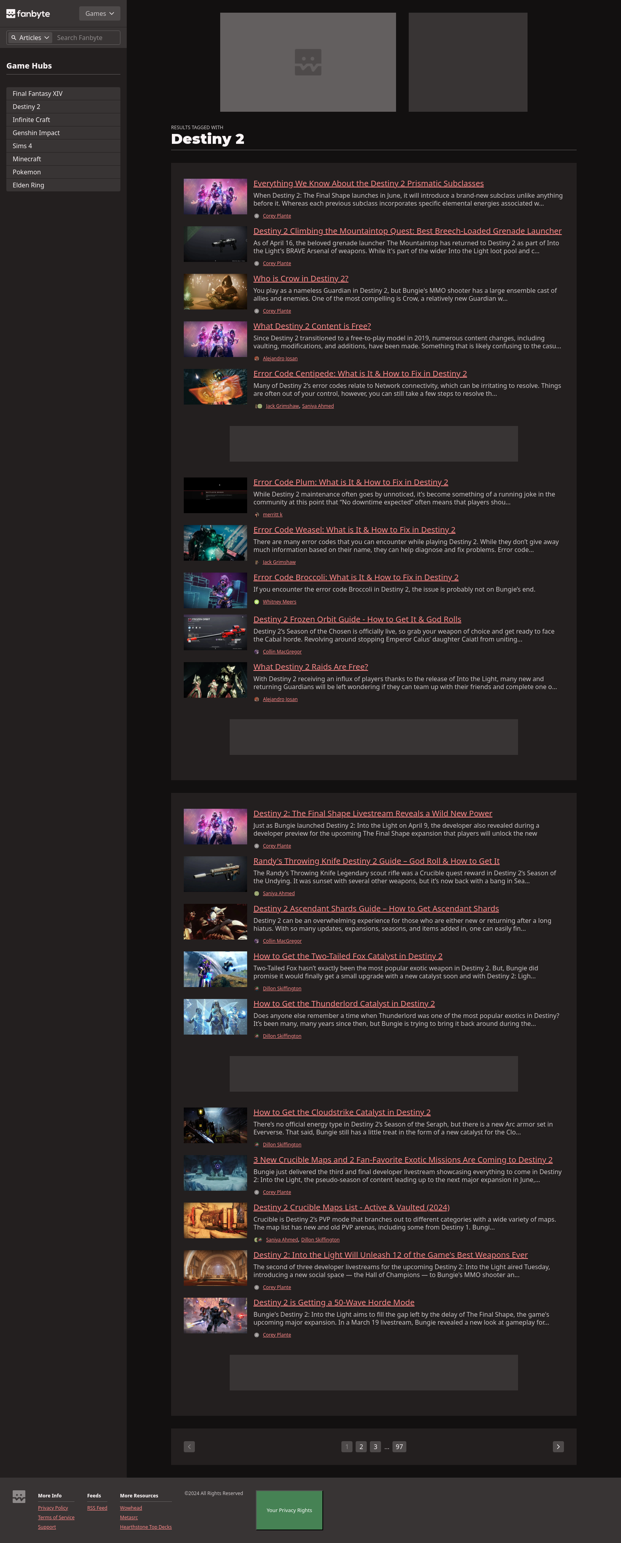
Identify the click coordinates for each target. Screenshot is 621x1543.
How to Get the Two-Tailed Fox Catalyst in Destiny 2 (348, 956)
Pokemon (27, 172)
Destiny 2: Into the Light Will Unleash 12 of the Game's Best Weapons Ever (390, 1255)
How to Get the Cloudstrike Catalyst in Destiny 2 (342, 1112)
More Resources (139, 1496)
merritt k (272, 515)
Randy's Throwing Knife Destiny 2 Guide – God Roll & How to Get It (376, 861)
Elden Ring (28, 185)
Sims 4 (22, 145)
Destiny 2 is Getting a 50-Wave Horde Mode (334, 1302)
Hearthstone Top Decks (146, 1527)
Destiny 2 (26, 106)
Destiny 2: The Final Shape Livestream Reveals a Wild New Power (372, 813)
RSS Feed (97, 1508)
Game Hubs (29, 66)
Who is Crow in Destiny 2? (301, 278)
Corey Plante (277, 216)
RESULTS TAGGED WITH (197, 127)
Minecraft (27, 159)
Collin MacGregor (282, 652)
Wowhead (131, 1508)
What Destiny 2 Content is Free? (312, 326)
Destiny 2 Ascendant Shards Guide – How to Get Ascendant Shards (376, 908)
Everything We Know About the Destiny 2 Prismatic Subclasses (368, 183)
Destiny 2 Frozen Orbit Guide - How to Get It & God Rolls (357, 619)
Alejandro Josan (280, 358)
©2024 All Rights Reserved (214, 1493)
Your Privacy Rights (289, 1510)
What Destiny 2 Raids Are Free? (310, 667)
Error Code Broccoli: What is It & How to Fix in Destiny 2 (356, 577)
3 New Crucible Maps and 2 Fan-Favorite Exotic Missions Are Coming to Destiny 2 (403, 1160)
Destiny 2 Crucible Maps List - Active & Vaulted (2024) (351, 1207)
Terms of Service (56, 1517)
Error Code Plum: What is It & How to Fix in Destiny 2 (350, 482)
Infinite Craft (31, 119)
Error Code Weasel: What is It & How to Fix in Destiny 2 (354, 530)
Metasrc (129, 1517)
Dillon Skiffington (282, 988)
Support (47, 1527)
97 (399, 1446)
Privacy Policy (53, 1508)
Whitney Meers (279, 602)
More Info (50, 1496)
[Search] (87, 38)
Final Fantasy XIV (38, 93)
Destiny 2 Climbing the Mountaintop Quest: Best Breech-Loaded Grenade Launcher (407, 231)
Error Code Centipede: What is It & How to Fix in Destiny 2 (360, 373)
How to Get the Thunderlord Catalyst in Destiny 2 (344, 1003)
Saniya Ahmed (318, 406)
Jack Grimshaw (282, 406)
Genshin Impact (36, 132)
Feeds (94, 1496)
